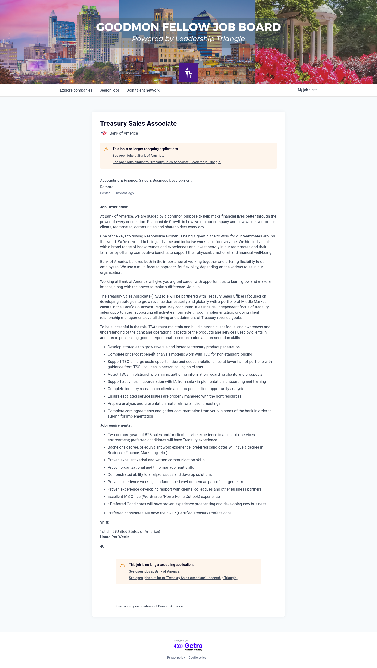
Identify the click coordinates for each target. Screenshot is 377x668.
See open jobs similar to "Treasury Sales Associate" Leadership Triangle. (167, 162)
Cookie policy (197, 657)
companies (76, 90)
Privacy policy (176, 657)
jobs (110, 90)
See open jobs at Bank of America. (138, 155)
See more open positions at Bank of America (149, 606)
